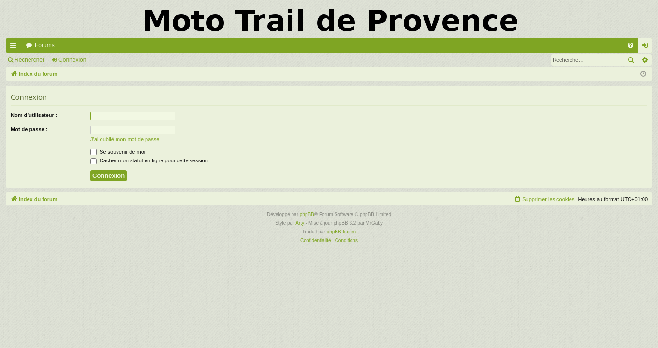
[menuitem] (630, 45)
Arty (299, 223)
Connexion (72, 60)
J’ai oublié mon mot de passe (124, 139)
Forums (45, 45)
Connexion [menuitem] (647, 47)
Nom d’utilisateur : (34, 115)
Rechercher (29, 60)
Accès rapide (15, 47)
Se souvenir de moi (117, 152)
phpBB (307, 214)
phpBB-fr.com (341, 231)
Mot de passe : (29, 129)
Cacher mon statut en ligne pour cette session (149, 160)
